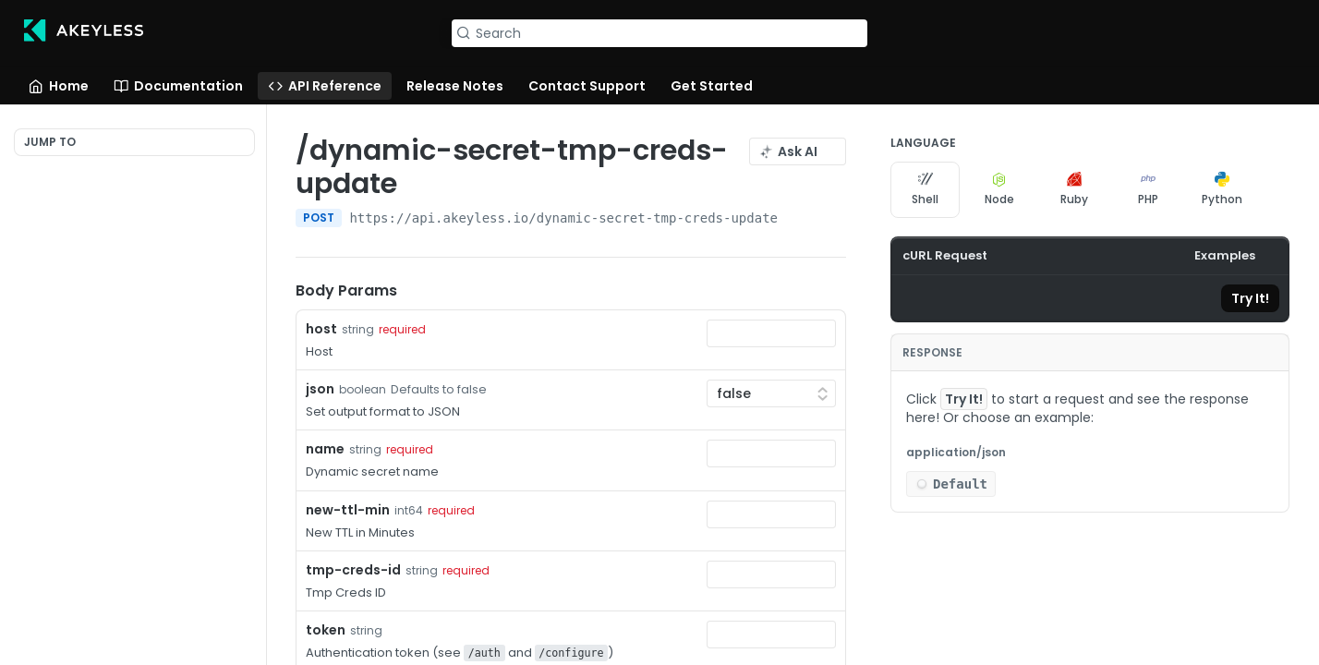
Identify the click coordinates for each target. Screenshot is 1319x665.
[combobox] (771, 333)
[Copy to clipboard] (913, 298)
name (325, 449)
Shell (925, 189)
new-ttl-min (348, 510)
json (320, 389)
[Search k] (659, 33)
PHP (1148, 189)
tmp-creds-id (353, 570)
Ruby (1074, 189)
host (321, 329)
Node (999, 189)
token (325, 630)
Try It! (1250, 298)
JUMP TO (50, 142)
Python (1222, 189)
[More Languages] (1275, 189)
